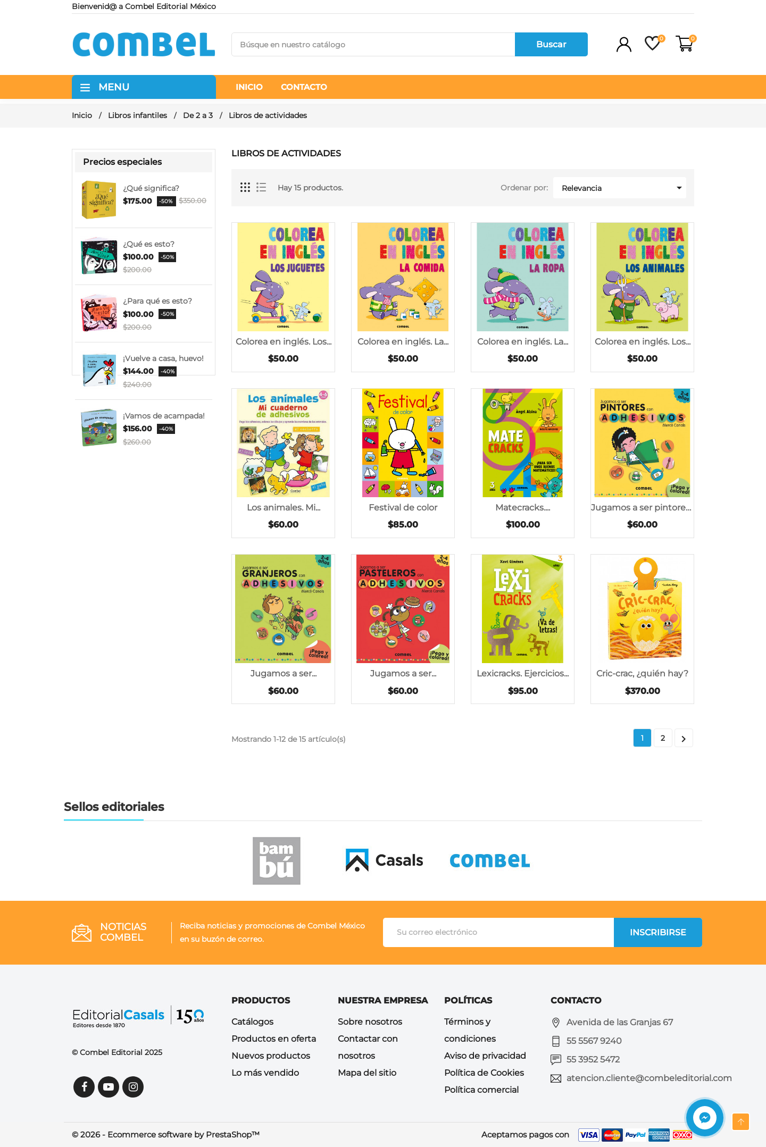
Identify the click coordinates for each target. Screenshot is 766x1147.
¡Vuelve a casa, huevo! (163, 358)
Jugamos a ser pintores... (642, 508)
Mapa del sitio (367, 1073)
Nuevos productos (270, 1056)
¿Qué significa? (151, 188)
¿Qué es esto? (148, 244)
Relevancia (624, 187)
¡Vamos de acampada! (164, 416)
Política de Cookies (484, 1073)
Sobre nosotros (370, 1022)
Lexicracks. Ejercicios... (523, 673)
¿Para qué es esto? (157, 301)
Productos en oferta (273, 1039)
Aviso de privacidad (485, 1056)
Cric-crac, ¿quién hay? (642, 673)
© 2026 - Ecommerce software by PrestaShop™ (166, 1134)
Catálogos (252, 1022)
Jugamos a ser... (284, 673)
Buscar (551, 44)
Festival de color (403, 508)
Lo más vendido (265, 1073)
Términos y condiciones (470, 1030)
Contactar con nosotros (368, 1047)
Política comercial (481, 1090)
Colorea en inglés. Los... (283, 342)
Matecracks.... (522, 508)
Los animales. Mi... (283, 508)
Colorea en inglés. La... (402, 342)
